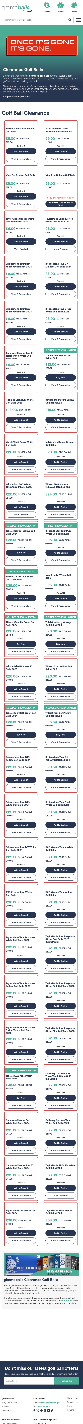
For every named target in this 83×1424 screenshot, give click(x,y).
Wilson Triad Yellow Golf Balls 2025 (58, 668)
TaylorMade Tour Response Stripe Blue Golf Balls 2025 (60, 1030)
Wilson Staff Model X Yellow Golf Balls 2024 (57, 486)
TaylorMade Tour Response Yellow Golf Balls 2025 (20, 985)
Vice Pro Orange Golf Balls (20, 175)
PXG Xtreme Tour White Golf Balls (19, 894)
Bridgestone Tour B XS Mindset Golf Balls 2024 (19, 310)
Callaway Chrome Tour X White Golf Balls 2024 (19, 1167)
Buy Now (60, 377)
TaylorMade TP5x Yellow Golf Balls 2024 (58, 1212)
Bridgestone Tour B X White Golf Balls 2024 (21, 849)
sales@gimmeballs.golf (49, 1402)
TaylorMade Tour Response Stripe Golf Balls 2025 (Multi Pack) (60, 939)
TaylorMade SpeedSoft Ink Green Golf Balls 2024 (59, 220)
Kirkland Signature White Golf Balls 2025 (20, 401)
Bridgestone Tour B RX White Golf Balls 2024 (18, 803)
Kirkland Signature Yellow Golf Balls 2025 (59, 401)
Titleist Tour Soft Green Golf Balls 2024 (21, 714)
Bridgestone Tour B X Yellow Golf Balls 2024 (57, 758)
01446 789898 (43, 1406)
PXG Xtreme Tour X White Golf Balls (59, 849)
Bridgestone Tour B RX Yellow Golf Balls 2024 (18, 758)
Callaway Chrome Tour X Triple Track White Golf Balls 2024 (19, 356)
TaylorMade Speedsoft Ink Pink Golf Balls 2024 (20, 220)
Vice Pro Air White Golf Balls (58, 576)
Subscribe (67, 1380)
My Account (72, 1398)
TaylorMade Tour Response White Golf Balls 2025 (20, 939)
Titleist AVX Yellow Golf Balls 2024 (58, 357)
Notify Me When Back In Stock (61, 204)
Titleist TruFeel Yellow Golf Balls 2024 (20, 532)
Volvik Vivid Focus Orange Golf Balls (59, 443)
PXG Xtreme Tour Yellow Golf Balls (58, 894)
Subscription (72, 1402)
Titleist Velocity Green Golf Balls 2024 (20, 624)
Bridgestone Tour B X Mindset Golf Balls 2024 (58, 265)
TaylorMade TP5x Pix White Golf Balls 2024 (60, 1167)
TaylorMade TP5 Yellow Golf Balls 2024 (21, 1212)
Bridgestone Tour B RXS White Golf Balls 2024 (58, 310)
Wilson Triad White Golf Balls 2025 (19, 668)
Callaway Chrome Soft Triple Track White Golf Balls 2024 (58, 1076)
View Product (21, 248)
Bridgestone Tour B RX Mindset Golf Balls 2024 (19, 265)
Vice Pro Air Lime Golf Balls (60, 175)
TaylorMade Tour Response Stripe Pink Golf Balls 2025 (60, 985)
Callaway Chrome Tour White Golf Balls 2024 (57, 1122)
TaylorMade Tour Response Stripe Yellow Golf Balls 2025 (20, 1030)
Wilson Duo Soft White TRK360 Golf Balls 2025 (19, 486)
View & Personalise (21, 158)
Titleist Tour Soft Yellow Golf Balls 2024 (58, 714)
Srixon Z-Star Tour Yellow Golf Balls (20, 130)
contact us (66, 1300)
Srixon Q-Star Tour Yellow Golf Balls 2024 (20, 578)
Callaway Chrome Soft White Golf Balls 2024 (18, 1122)
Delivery (70, 1406)
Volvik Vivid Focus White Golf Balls (19, 443)
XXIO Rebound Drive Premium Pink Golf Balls (58, 130)
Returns (70, 1410)
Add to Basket (21, 151)
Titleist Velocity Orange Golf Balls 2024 (58, 624)
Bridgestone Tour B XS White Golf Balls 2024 (57, 803)
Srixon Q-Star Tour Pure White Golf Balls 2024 (58, 532)
